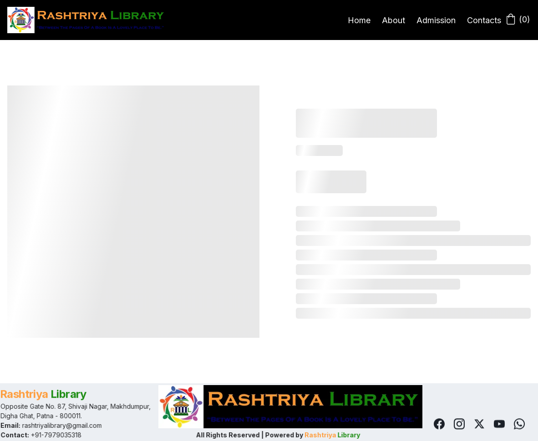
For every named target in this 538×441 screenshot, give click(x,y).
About (393, 20)
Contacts (484, 20)
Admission (436, 20)
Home (359, 20)
